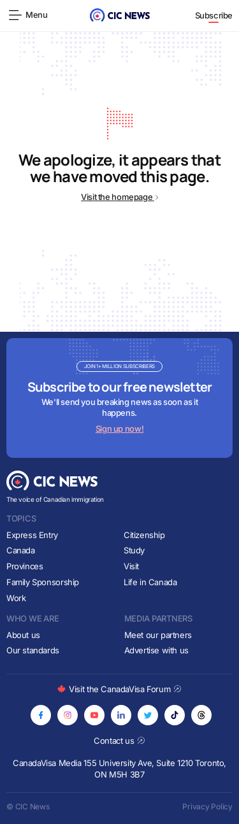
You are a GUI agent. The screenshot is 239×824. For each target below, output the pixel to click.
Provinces (24, 566)
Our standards (32, 650)
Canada (20, 550)
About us (23, 635)
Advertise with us (156, 650)
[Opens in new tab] (41, 715)
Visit (131, 566)
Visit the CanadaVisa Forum (119, 689)
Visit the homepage (119, 197)
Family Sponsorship (42, 582)
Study (134, 550)
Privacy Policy (207, 806)
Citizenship (144, 535)
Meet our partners (158, 635)
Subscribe (214, 15)
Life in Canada (150, 582)
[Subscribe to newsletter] (119, 398)
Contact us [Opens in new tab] (119, 740)
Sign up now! (119, 428)
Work (15, 598)
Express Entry (32, 535)
